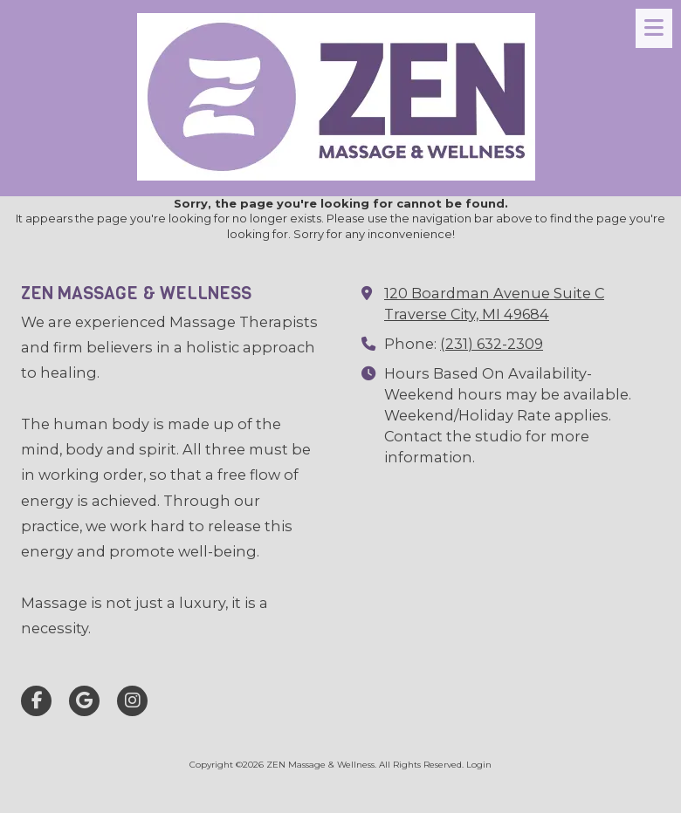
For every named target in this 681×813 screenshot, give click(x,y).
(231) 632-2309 (491, 343)
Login (479, 764)
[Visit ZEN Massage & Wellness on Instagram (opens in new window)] (132, 701)
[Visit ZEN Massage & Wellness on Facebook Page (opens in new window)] (36, 701)
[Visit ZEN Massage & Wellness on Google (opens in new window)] (84, 701)
